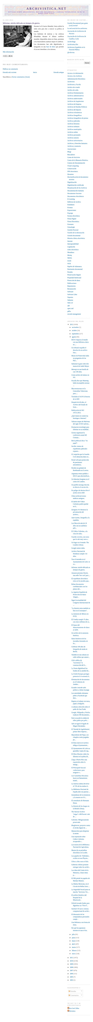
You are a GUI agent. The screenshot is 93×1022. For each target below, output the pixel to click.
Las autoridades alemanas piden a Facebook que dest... (79, 695)
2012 (72, 324)
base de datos (50, 47)
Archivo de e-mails (73, 87)
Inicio (35, 72)
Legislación (71, 247)
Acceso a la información (75, 73)
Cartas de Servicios (73, 157)
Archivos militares (73, 126)
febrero (74, 950)
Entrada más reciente (9, 72)
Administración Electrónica (76, 79)
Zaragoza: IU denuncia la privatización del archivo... (79, 512)
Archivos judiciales (73, 121)
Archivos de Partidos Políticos (77, 107)
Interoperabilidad (73, 244)
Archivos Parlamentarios (75, 93)
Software (70, 291)
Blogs (69, 152)
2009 (72, 964)
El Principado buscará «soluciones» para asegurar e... (78, 770)
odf (68, 306)
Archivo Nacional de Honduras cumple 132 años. (79, 553)
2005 (72, 977)
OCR (69, 263)
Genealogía (71, 227)
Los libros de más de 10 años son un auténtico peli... (79, 525)
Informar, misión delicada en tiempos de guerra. (21, 23)
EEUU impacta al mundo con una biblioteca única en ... (80, 342)
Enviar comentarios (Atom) (21, 77)
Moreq (69, 255)
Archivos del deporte (74, 110)
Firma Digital (71, 219)
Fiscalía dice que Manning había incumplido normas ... (80, 383)
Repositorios (71, 286)
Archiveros (71, 81)
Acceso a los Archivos (74, 76)
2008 (72, 967)
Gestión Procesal (72, 230)
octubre (74, 330)
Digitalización (72, 182)
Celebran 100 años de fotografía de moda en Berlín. (79, 649)
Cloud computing (73, 166)
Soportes (70, 297)
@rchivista (71, 52)
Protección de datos (73, 280)
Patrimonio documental (75, 269)
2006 (72, 973)
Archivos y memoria (74, 146)
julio (73, 934)
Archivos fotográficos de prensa (77, 118)
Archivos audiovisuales (75, 98)
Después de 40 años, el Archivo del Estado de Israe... (79, 404)
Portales (70, 272)
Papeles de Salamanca (74, 266)
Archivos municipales (74, 129)
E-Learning (71, 199)
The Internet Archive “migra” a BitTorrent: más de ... (80, 814)
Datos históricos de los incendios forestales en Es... (79, 641)
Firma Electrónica (73, 221)
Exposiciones (71, 210)
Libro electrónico (73, 249)
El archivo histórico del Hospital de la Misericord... (79, 897)
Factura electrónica (73, 216)
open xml (70, 308)
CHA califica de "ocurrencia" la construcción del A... (78, 662)
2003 (72, 980)
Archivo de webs (72, 90)
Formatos (70, 224)
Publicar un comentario (10, 69)
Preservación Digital (74, 275)
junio (74, 938)
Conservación (71, 168)
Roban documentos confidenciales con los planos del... (79, 586)
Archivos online (72, 132)
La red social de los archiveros (77, 28)
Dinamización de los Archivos (77, 188)
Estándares (70, 205)
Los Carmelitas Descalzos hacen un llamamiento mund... (79, 778)
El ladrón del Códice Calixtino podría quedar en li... (79, 504)
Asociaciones (71, 149)
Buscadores (71, 154)
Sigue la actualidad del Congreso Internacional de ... (80, 602)
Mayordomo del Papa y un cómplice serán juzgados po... (80, 737)
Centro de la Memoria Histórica (77, 160)
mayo (74, 941)
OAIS (69, 261)
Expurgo (70, 213)
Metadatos (70, 252)
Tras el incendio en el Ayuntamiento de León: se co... (80, 561)
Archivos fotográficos (74, 115)
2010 (72, 961)
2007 (72, 970)
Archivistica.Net (72, 44)
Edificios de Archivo (74, 202)
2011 (72, 957)
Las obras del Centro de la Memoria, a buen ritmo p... (79, 872)
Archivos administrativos (75, 96)
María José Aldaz (73, 1008)
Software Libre (72, 294)
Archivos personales (74, 135)
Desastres (70, 174)
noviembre (75, 327)
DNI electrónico (72, 171)
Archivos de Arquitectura (75, 101)
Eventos (70, 207)
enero (74, 954)
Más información (8, 52)
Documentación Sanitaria (75, 191)
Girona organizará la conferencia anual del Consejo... (79, 435)
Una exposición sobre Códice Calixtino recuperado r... (78, 839)
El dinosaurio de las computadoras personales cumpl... (80, 917)
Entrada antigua (59, 72)
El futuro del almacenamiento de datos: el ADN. (80, 627)
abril (73, 944)
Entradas (72, 991)
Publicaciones (71, 283)
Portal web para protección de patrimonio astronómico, (80, 462)
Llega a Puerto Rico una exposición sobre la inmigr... (79, 762)
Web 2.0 (70, 303)
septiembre (75, 334)
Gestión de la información (75, 233)
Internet (69, 241)
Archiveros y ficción (74, 84)
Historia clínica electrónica (76, 238)
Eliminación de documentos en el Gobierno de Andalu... (80, 682)
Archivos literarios (73, 124)
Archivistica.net (46, 8)
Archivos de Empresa (74, 104)
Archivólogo (71, 42)
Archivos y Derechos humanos (77, 143)
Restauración (71, 289)
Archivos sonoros (73, 138)
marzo (74, 947)
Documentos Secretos (74, 193)
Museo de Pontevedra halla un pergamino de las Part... (80, 358)
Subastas (70, 300)
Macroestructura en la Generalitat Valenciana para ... (79, 391)
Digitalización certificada (75, 185)
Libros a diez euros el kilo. (80, 861)
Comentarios (74, 995)
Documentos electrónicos (75, 196)
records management (74, 314)
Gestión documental (73, 235)
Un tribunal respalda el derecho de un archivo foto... (79, 350)
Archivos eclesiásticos (74, 112)
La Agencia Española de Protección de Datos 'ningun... (79, 594)
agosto (74, 337)
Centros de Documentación (76, 163)
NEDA (69, 258)
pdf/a (69, 311)
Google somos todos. (78, 548)
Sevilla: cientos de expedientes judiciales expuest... (79, 448)
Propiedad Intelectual (74, 278)
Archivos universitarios (75, 140)
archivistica (71, 1011)
